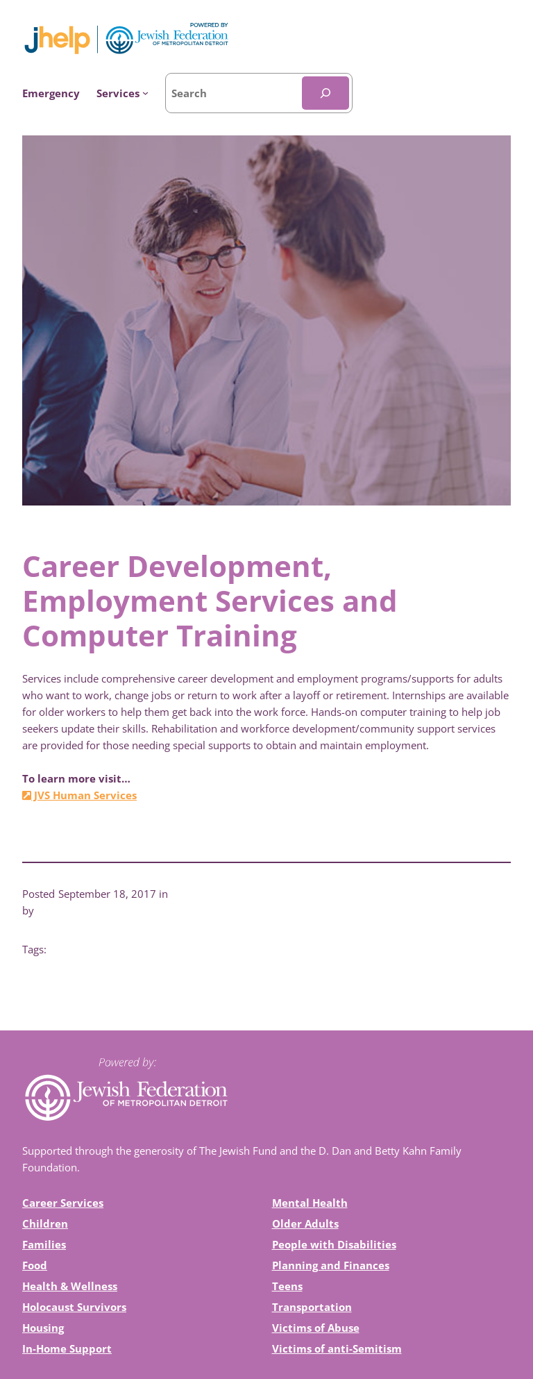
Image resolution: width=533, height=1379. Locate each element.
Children (45, 1223)
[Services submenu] (122, 93)
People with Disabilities (334, 1244)
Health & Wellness (69, 1286)
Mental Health (310, 1203)
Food (34, 1265)
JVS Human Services (79, 795)
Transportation (312, 1307)
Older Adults (305, 1223)
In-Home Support (67, 1348)
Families (44, 1244)
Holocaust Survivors (74, 1307)
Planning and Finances (330, 1265)
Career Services (62, 1203)
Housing (43, 1328)
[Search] (325, 93)
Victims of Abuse (315, 1328)
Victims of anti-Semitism (337, 1348)
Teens (287, 1286)
